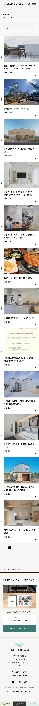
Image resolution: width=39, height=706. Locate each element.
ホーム (5, 570)
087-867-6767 (21, 675)
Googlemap (19, 668)
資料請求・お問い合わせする (19, 630)
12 (24, 547)
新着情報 (33, 690)
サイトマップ (7, 690)
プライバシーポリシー (21, 690)
